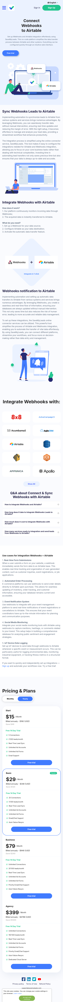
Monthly (10, 699)
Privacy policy (18, 984)
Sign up (5, 666)
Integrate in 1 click (31, 274)
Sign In (37, 8)
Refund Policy (44, 984)
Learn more (18, 993)
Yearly (25, 699)
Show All (31, 484)
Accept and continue (27, 998)
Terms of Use (31, 984)
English (52, 3)
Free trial (31, 762)
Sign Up (51, 8)
